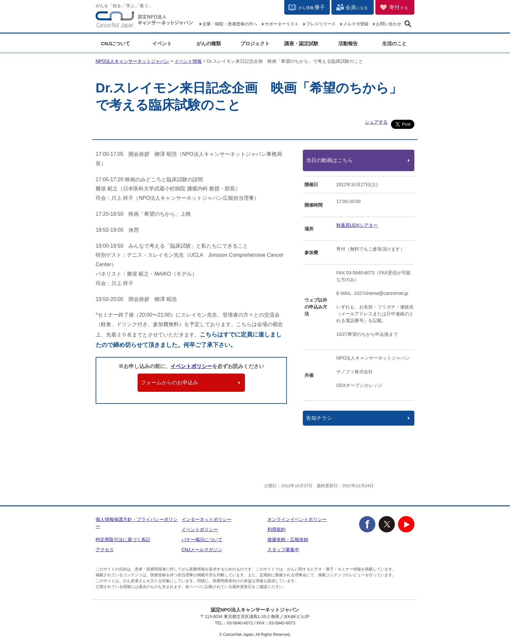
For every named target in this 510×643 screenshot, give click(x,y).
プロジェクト (255, 43)
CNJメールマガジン (201, 549)
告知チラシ (319, 418)
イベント (162, 43)
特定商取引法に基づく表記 (123, 539)
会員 (356, 7)
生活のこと (394, 43)
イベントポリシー (191, 366)
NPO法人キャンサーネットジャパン (144, 21)
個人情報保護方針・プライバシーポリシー (137, 523)
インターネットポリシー (206, 519)
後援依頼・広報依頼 (287, 539)
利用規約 (276, 529)
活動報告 (348, 43)
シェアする (376, 122)
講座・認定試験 (301, 43)
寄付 (398, 7)
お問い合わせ (388, 24)
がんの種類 (208, 43)
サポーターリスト (282, 24)
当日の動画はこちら (329, 160)
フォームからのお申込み (169, 382)
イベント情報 (188, 61)
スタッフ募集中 (283, 549)
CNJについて (115, 43)
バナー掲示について (201, 539)
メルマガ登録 (356, 24)
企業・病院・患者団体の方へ (229, 24)
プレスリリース (321, 24)
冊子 (311, 7)
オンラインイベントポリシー (297, 519)
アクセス (105, 549)
